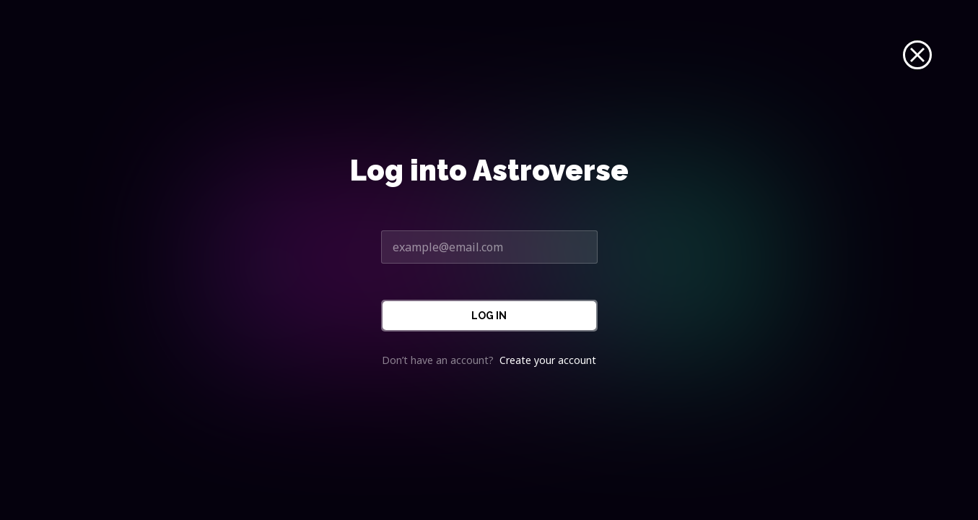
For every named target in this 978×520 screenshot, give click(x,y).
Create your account (547, 360)
